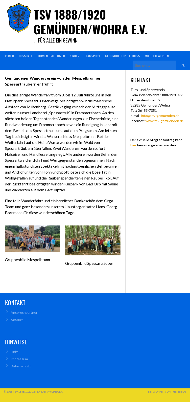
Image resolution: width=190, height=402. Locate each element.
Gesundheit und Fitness (122, 55)
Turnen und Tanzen (51, 55)
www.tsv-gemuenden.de (164, 121)
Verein (9, 55)
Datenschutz (21, 366)
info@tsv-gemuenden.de (160, 115)
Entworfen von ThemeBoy (166, 391)
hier (133, 145)
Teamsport (92, 55)
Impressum (19, 359)
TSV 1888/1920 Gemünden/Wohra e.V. (90, 21)
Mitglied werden (157, 55)
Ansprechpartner (24, 312)
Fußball (25, 55)
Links (15, 352)
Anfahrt (17, 320)
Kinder (74, 55)
